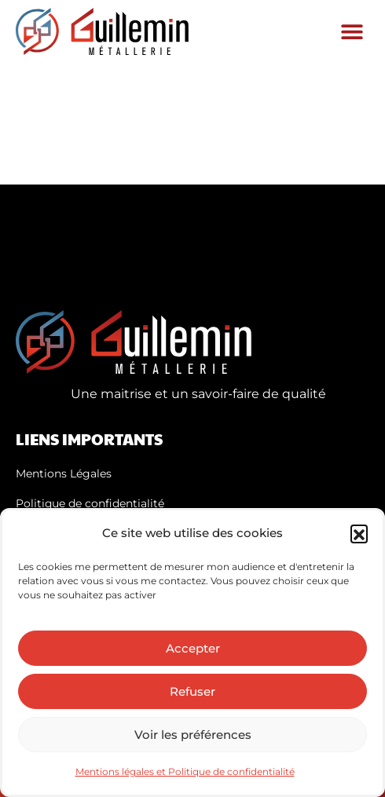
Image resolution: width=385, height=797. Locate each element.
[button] (359, 533)
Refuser (192, 691)
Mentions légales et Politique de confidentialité (185, 771)
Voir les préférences (192, 734)
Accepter (193, 648)
